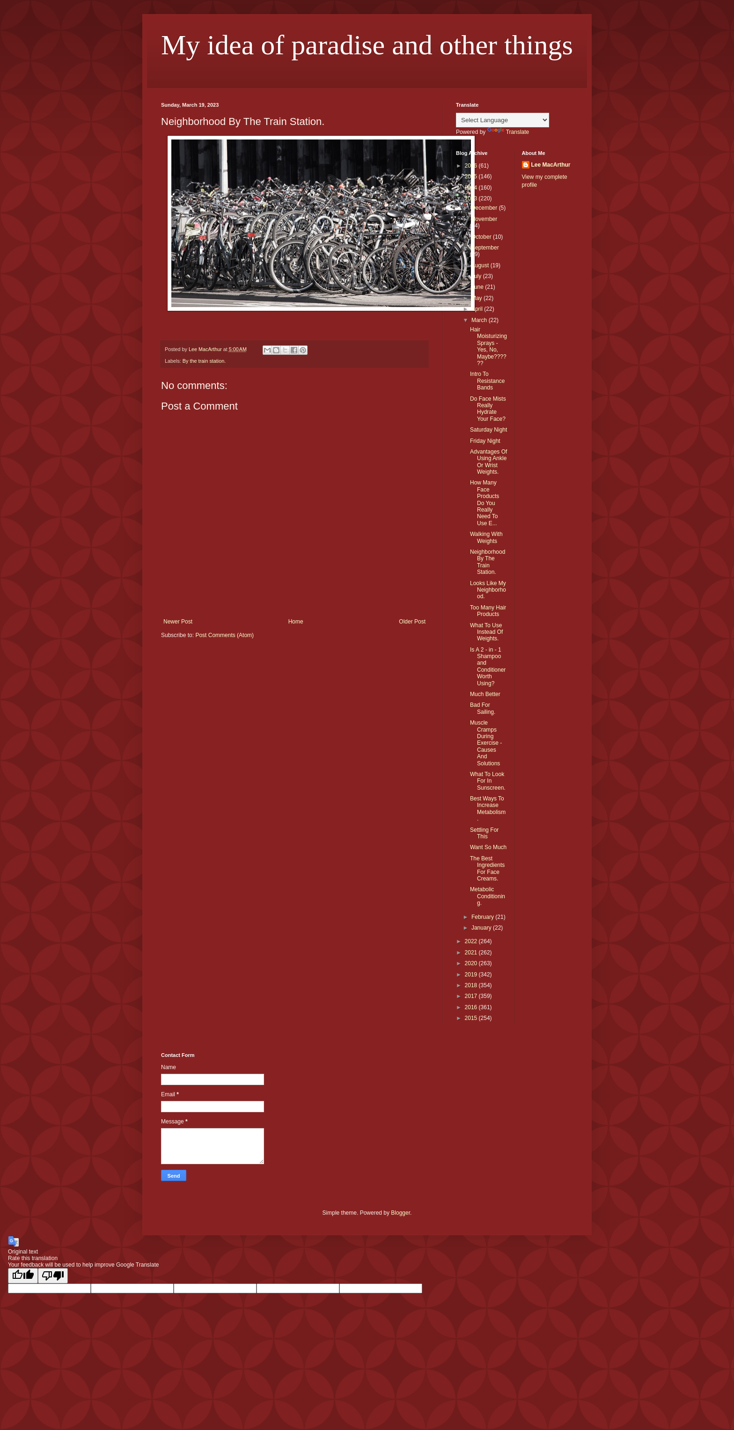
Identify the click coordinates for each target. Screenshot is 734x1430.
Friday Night (485, 441)
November (484, 219)
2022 (472, 941)
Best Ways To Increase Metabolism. (488, 808)
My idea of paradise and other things (367, 44)
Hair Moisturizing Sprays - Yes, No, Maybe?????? (488, 346)
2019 (472, 974)
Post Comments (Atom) (224, 635)
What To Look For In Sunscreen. (488, 781)
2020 (472, 963)
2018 (472, 985)
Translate (508, 132)
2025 (472, 176)
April (477, 309)
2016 (472, 1007)
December (485, 208)
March (480, 320)
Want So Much (488, 847)
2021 (472, 952)
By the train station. (204, 361)
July (477, 276)
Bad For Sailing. (482, 708)
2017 (472, 996)
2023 (472, 198)
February (483, 917)
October (482, 237)
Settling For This (484, 833)
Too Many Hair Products (488, 610)
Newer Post (177, 621)
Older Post (412, 621)
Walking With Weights (486, 537)
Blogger (400, 1213)
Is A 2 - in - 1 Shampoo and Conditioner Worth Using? (488, 666)
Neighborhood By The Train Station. (487, 562)
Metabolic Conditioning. (487, 896)
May (477, 298)
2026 (472, 165)
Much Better (485, 694)
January (482, 927)
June (478, 287)
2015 (472, 1018)
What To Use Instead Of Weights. (486, 632)
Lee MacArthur (551, 164)
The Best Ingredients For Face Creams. (487, 868)
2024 (472, 187)
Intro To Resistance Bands (487, 381)
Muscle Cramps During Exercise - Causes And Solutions (486, 742)
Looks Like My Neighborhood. (488, 590)
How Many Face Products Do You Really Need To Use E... (484, 502)
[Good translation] (23, 1275)
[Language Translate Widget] (502, 120)
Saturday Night (488, 429)
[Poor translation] (53, 1275)
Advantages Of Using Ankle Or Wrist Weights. (488, 461)
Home (295, 621)
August (481, 265)
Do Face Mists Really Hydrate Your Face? (488, 409)
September (485, 247)
